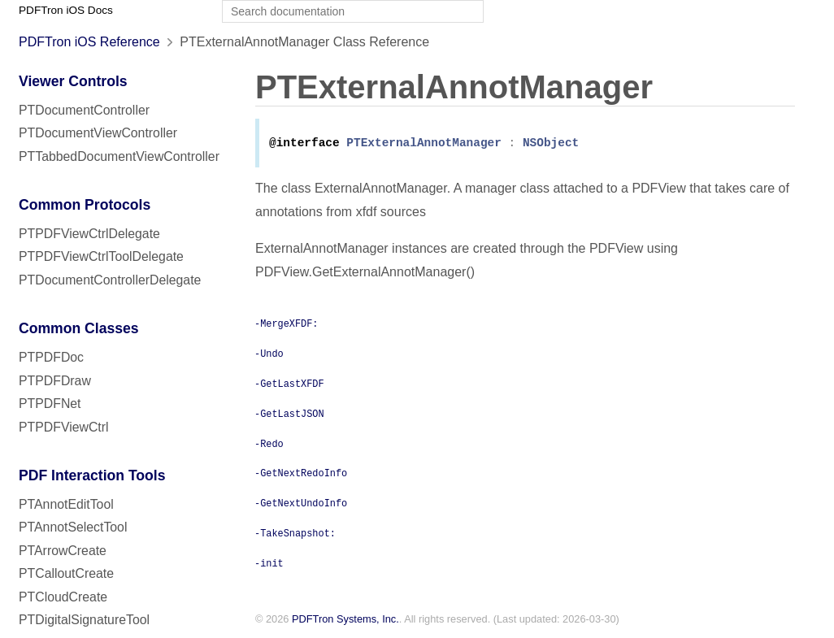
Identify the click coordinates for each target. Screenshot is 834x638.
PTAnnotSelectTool (73, 527)
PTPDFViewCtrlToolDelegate (101, 256)
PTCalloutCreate (66, 573)
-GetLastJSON (289, 414)
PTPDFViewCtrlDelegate (89, 234)
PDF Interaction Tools (92, 475)
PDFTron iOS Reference (89, 42)
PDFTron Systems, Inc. (345, 620)
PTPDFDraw (55, 381)
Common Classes (79, 328)
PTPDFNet (50, 403)
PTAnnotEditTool (66, 504)
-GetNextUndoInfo (300, 503)
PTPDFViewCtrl (64, 427)
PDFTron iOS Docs (66, 10)
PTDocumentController (84, 110)
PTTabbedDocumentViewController (119, 156)
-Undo (269, 354)
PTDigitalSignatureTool (84, 620)
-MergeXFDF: (286, 324)
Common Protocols (84, 205)
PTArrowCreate (62, 551)
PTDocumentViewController (98, 133)
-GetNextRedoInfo (300, 473)
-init (269, 564)
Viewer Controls (73, 81)
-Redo (269, 444)
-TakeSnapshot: (295, 533)
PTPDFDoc (51, 357)
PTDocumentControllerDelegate (110, 280)
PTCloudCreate (63, 597)
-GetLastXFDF (289, 384)
